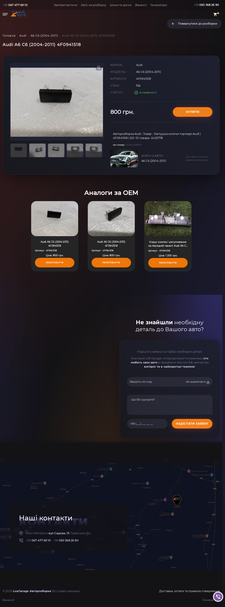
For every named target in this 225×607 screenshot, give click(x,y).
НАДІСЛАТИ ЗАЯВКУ (192, 423)
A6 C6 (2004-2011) (153, 160)
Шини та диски (121, 5)
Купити (192, 112)
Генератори (158, 5)
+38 (15, 5)
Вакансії (141, 5)
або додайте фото (198, 382)
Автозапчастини (65, 5)
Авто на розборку (94, 5)
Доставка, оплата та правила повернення (197, 158)
